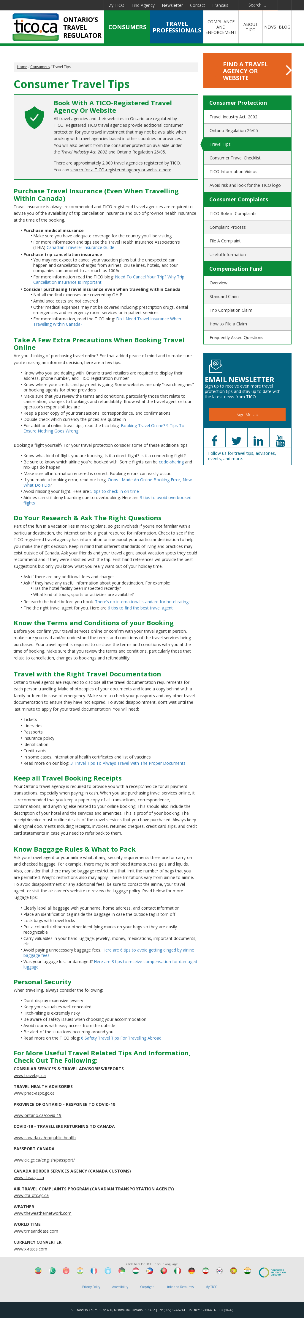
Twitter (39, 5)
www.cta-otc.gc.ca (31, 1195)
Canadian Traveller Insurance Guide (80, 247)
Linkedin (52, 5)
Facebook (26, 5)
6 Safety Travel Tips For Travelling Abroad (121, 1038)
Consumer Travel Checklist (235, 158)
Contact (197, 5)
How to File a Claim (228, 324)
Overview (218, 283)
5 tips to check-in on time (114, 491)
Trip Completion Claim (231, 310)
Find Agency (143, 5)
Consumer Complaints (238, 199)
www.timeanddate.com (36, 1231)
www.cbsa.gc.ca (29, 1177)
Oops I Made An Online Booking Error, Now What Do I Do (107, 482)
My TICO (115, 5)
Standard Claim (224, 296)
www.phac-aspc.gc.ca (34, 1093)
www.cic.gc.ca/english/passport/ (44, 1160)
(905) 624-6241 (174, 1310)
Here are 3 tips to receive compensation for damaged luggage (110, 964)
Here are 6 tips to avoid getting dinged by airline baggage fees (108, 952)
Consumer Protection (238, 102)
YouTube (66, 5)
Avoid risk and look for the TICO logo (245, 185)
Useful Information (228, 254)
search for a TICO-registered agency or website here (120, 170)
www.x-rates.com (30, 1249)
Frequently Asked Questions (236, 337)
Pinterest (81, 5)
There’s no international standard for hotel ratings (143, 601)
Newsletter (172, 5)
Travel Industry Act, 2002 (233, 117)
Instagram (96, 5)
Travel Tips (220, 144)
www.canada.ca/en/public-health (45, 1137)
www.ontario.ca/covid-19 (37, 1115)
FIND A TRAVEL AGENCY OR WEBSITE (249, 71)
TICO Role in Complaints (233, 213)
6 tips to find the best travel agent (140, 608)
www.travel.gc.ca (30, 1075)
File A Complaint (225, 241)
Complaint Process (228, 227)
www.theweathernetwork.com (43, 1213)
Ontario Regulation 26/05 (234, 130)
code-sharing (171, 462)
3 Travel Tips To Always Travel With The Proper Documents (128, 763)
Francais (220, 5)
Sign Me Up (247, 414)
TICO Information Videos (233, 171)
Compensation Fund (235, 268)
